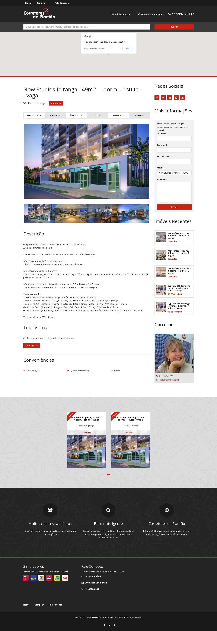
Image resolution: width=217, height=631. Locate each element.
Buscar (174, 26)
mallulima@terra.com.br (170, 380)
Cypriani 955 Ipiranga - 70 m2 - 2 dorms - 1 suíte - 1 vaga (179, 306)
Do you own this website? (94, 49)
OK (127, 48)
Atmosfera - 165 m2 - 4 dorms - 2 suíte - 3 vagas (179, 235)
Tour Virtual (31, 345)
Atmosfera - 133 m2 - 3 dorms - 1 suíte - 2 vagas (179, 253)
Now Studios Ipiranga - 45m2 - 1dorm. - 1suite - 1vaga (130, 418)
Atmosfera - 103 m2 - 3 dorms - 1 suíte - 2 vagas (179, 270)
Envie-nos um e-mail (150, 14)
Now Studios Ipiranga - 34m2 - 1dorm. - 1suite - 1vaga (87, 418)
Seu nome (161, 133)
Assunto (161, 168)
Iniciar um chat (121, 14)
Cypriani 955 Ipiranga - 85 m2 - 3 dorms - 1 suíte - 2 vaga (179, 288)
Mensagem (162, 179)
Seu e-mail (162, 145)
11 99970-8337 (90, 589)
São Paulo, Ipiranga (86, 425)
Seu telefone (163, 156)
